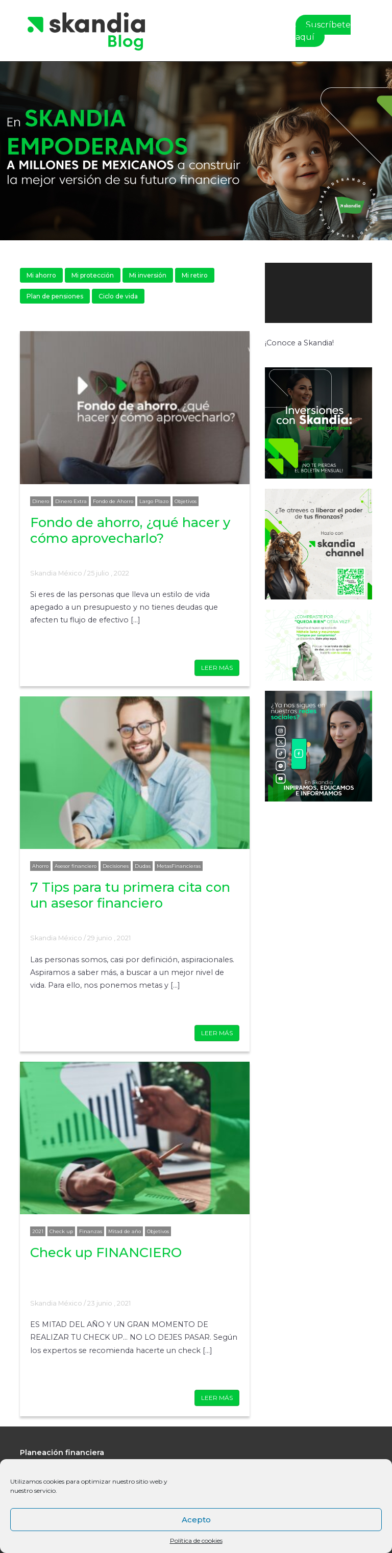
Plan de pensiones (55, 296)
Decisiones (116, 866)
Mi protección (92, 275)
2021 (37, 1231)
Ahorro (40, 866)
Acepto (196, 1519)
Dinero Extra (71, 501)
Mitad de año (124, 1231)
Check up (61, 1231)
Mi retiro (195, 275)
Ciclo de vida (118, 296)
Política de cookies (196, 1540)
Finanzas (90, 1231)
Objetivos (186, 501)
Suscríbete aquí (323, 31)
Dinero (40, 501)
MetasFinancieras (179, 866)
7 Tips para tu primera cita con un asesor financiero (130, 895)
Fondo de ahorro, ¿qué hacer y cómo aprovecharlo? (130, 530)
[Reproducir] (278, 333)
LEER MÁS (217, 667)
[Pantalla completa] (363, 333)
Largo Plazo (153, 501)
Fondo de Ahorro (113, 501)
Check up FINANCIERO (106, 1252)
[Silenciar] (350, 333)
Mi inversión (147, 275)
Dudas (143, 866)
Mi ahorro (41, 275)
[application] (318, 293)
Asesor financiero (75, 866)
